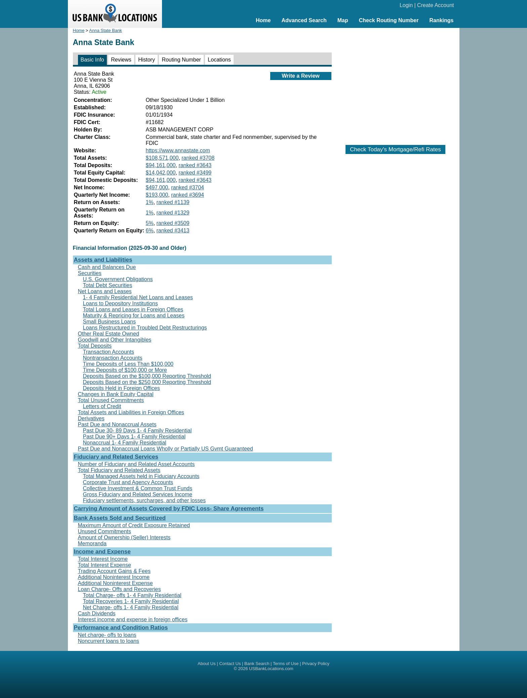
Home (263, 20)
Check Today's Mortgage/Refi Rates (395, 149)
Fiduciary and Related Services (116, 457)
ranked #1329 (173, 213)
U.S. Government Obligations (118, 279)
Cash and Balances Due (107, 267)
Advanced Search (303, 20)
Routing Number (181, 60)
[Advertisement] (395, 83)
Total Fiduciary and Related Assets (119, 470)
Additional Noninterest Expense (115, 583)
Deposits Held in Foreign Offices (121, 388)
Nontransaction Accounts (113, 358)
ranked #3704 (187, 187)
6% (150, 230)
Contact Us (230, 663)
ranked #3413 (173, 230)
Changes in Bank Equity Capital (116, 394)
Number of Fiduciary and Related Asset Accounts (136, 464)
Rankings (441, 20)
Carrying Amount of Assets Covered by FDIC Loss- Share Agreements (169, 508)
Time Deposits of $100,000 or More (125, 370)
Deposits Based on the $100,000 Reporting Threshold (147, 376)
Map (342, 20)
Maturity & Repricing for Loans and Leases (134, 315)
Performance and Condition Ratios (121, 627)
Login (406, 5)
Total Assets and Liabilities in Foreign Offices (131, 412)
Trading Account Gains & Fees (114, 571)
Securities (90, 273)
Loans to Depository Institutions (120, 303)
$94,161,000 (161, 165)
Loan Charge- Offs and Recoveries (119, 589)
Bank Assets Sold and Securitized (120, 518)
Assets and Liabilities (103, 260)
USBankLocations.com (271, 668)
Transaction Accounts (108, 352)
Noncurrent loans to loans (108, 641)
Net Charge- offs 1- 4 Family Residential (130, 607)
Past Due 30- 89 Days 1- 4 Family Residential (137, 430)
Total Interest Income (103, 559)
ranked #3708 (197, 158)
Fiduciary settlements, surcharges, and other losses (144, 500)
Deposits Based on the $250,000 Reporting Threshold (147, 382)
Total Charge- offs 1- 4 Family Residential (132, 595)
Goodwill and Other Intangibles (115, 340)
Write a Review (301, 76)
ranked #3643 (194, 165)
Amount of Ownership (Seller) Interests (124, 537)
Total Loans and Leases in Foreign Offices (133, 309)
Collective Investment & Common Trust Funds (137, 488)
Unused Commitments (104, 531)
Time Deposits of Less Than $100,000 (128, 364)
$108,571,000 (162, 158)
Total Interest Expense (104, 565)
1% (150, 202)
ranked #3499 (194, 173)
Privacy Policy (315, 663)
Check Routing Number (389, 20)
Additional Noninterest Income (114, 577)
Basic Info (92, 60)
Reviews (121, 60)
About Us (206, 663)
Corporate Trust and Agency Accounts (128, 482)
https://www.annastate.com (178, 150)
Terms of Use (286, 663)
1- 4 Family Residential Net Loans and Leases (138, 297)
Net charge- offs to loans (107, 635)
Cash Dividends (97, 613)
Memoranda (92, 543)
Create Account (435, 5)
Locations (219, 60)
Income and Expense (102, 551)
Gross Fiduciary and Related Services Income (137, 494)
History (146, 60)
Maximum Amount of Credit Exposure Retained (134, 525)
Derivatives (91, 418)
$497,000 (157, 187)
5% (150, 223)
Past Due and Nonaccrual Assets (117, 424)
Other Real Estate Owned (108, 334)
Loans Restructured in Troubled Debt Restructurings (145, 328)
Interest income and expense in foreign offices (133, 619)
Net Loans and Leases (105, 291)
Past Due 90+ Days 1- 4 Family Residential (134, 436)
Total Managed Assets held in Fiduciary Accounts (141, 476)
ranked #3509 (173, 223)
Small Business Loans (109, 321)
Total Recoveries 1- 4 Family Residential (131, 601)
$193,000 (157, 195)
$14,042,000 (161, 173)
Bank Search (256, 663)
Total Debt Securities (107, 285)
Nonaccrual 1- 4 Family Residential (124, 442)
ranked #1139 (173, 202)
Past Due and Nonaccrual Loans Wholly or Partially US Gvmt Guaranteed (165, 449)
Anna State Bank (105, 30)
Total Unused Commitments (111, 400)
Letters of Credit (102, 406)
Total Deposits (95, 346)
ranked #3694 (187, 195)
